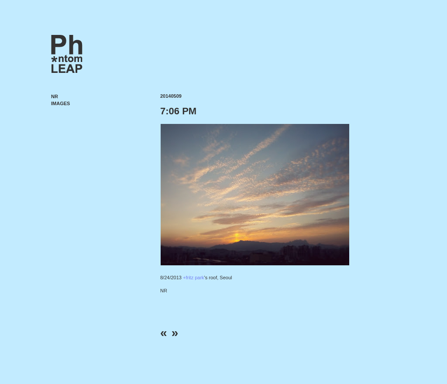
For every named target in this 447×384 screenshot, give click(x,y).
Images (60, 103)
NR (54, 96)
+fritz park (193, 277)
